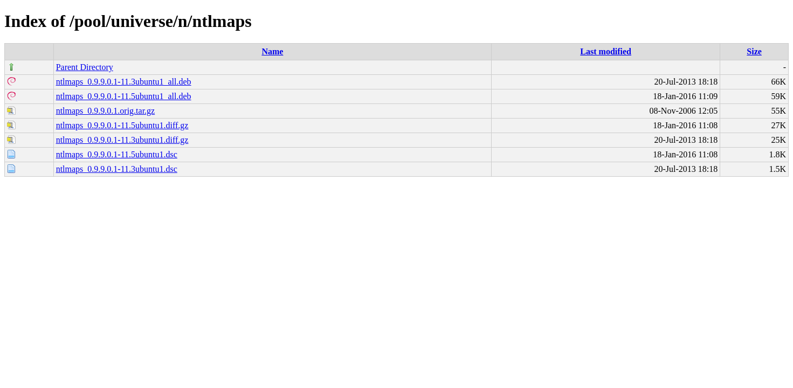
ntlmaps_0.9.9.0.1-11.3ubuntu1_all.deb (123, 81)
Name (272, 51)
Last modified (605, 51)
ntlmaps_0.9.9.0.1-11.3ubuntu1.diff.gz (122, 139)
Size (754, 51)
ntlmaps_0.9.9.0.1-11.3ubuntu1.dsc (116, 169)
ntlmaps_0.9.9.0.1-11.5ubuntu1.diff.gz (122, 125)
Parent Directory (84, 67)
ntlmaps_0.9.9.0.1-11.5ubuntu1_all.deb (123, 96)
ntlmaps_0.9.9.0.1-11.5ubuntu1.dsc (116, 154)
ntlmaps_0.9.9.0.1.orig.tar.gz (105, 110)
